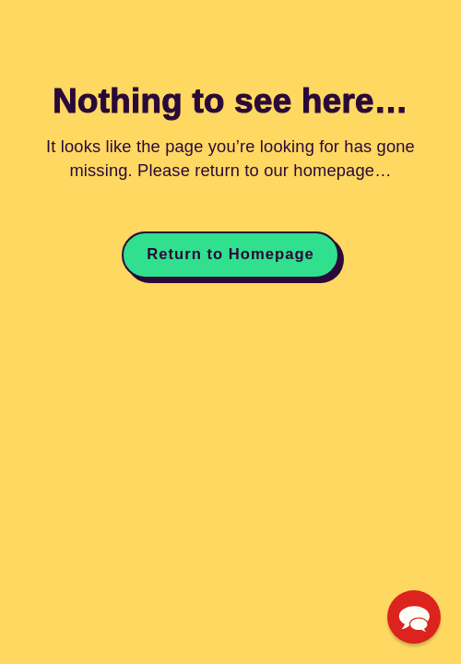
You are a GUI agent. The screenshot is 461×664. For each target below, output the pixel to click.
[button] (414, 617)
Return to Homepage (230, 254)
